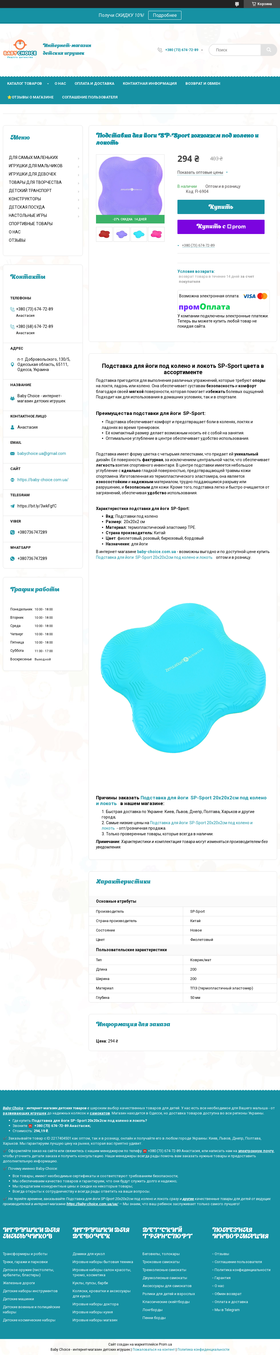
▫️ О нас (218, 1286)
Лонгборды (153, 1310)
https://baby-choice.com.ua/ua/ (92, 1204)
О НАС (15, 232)
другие (188, 1199)
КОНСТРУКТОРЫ (25, 199)
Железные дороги (19, 1283)
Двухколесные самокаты (165, 1278)
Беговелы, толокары (161, 1254)
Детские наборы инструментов (30, 1291)
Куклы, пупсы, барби (90, 1283)
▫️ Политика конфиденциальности (241, 1270)
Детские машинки (18, 1299)
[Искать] (269, 50)
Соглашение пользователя (90, 97)
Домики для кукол (89, 1254)
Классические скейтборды (166, 1302)
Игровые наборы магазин (95, 1320)
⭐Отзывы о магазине (30, 97)
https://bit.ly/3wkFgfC (37, 506)
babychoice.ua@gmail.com (41, 453)
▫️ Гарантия (221, 1278)
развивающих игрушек (24, 1113)
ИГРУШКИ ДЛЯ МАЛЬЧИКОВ (36, 166)
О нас (60, 83)
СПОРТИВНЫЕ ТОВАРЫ (31, 223)
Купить (221, 207)
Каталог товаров (24, 83)
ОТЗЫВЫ (17, 240)
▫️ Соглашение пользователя (237, 1262)
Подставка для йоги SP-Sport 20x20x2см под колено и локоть (155, 557)
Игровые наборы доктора (96, 1304)
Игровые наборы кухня (93, 1312)
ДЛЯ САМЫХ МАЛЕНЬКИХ (33, 157)
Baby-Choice (13, 1108)
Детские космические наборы (29, 1320)
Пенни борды (154, 1318)
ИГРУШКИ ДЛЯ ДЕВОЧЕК (32, 174)
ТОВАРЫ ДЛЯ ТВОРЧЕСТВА (35, 182)
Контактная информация (150, 83)
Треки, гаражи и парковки (25, 1262)
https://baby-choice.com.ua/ (43, 479)
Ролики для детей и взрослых (169, 1294)
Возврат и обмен (202, 83)
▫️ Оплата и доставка (230, 1302)
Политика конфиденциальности (203, 1350)
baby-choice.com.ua (156, 551)
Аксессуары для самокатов (167, 1286)
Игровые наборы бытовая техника (103, 1262)
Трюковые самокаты (161, 1262)
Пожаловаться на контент (154, 1350)
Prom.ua (165, 1344)
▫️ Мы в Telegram (226, 1310)
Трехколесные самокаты (164, 1270)
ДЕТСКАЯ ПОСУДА (27, 207)
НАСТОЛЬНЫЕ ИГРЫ (28, 215)
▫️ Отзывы (220, 1254)
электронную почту (256, 1151)
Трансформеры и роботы (25, 1254)
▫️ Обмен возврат (227, 1294)
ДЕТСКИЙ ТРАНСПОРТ (30, 190)
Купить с (221, 227)
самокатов (100, 1113)
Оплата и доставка (94, 83)
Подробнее (165, 15)
